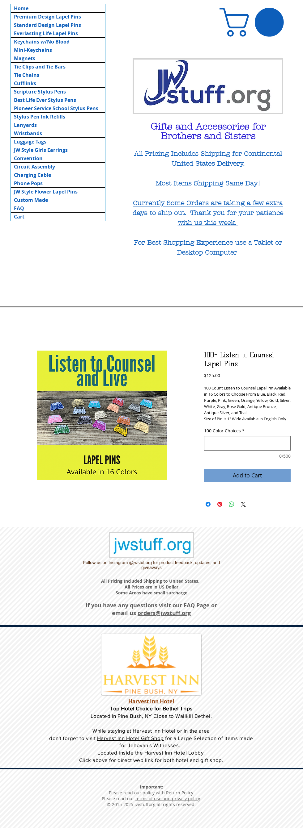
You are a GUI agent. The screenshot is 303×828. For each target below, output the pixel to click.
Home (21, 8)
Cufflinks (25, 83)
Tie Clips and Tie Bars (40, 66)
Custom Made (31, 200)
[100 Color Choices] (247, 443)
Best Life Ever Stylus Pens (45, 100)
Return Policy (179, 793)
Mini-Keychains (33, 50)
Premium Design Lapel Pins (47, 16)
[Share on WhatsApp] (231, 504)
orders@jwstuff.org (164, 613)
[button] (255, 22)
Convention (28, 158)
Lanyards (25, 125)
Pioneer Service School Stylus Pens (56, 108)
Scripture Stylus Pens (40, 91)
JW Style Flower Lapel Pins (46, 191)
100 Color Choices (224, 431)
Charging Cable (32, 175)
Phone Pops (28, 183)
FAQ (19, 208)
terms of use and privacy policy (167, 798)
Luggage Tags (30, 141)
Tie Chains (26, 75)
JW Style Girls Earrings (41, 150)
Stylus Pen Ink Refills (39, 116)
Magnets (24, 58)
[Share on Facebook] (208, 504)
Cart (19, 216)
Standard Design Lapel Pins (47, 25)
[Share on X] (243, 504)
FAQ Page (197, 605)
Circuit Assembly (34, 166)
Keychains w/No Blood (42, 41)
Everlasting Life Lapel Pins (46, 33)
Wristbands (28, 133)
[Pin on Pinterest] (220, 504)
